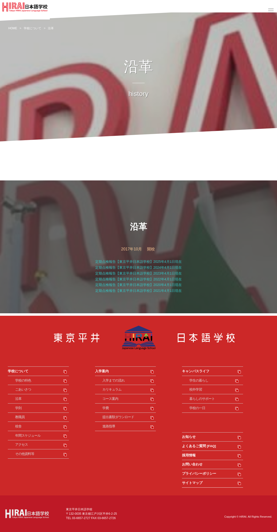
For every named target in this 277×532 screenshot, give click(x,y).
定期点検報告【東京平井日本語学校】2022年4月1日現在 (138, 279)
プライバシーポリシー (199, 473)
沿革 (18, 399)
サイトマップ (192, 483)
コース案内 (110, 399)
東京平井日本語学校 (138, 337)
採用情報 (189, 455)
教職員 (20, 417)
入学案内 (102, 371)
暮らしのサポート (202, 399)
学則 (18, 408)
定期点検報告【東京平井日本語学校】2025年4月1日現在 (138, 262)
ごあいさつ (23, 389)
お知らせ (189, 437)
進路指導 (108, 426)
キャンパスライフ (195, 371)
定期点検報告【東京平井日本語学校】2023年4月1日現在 (138, 273)
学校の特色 (23, 380)
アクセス (21, 444)
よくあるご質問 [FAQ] (199, 446)
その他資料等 (24, 454)
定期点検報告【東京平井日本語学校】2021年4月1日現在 (138, 291)
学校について (18, 371)
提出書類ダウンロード (118, 417)
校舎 (18, 426)
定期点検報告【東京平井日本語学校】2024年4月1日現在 (138, 267)
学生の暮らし (198, 380)
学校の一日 (197, 408)
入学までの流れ (113, 380)
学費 (105, 408)
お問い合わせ (192, 464)
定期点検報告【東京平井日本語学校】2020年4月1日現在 (138, 285)
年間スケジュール (28, 435)
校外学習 (195, 389)
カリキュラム (111, 389)
